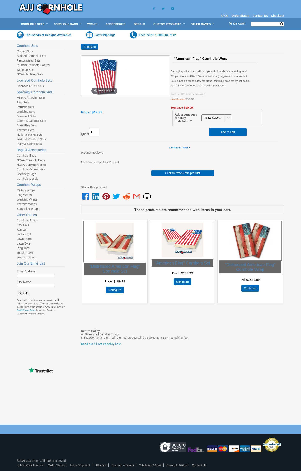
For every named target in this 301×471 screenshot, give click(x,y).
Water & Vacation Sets (31, 139)
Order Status (240, 15)
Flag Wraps (24, 195)
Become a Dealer (123, 465)
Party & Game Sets (29, 143)
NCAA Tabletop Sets (30, 74)
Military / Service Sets (31, 97)
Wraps (92, 24)
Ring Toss (23, 248)
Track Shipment (80, 465)
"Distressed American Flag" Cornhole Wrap (250, 267)
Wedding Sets (26, 111)
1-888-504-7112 (165, 35)
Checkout (277, 15)
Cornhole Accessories (31, 169)
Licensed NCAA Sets (30, 86)
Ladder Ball (24, 234)
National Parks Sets (29, 134)
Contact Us (260, 15)
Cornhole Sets (32, 24)
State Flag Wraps (28, 208)
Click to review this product (182, 173)
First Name (24, 282)
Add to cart (228, 132)
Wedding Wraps (27, 199)
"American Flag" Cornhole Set (182, 263)
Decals (139, 24)
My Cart (239, 23)
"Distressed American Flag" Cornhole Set (114, 268)
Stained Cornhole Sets (31, 56)
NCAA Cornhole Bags (31, 160)
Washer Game (26, 257)
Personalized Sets (28, 60)
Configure (114, 290)
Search (281, 24)
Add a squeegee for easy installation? (186, 118)
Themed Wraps (27, 204)
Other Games (201, 24)
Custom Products (167, 24)
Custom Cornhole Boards (33, 65)
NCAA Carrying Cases (31, 164)
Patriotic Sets (25, 107)
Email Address (26, 271)
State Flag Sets (27, 125)
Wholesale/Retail (150, 465)
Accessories (116, 24)
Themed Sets (25, 130)
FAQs (224, 15)
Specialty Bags (26, 174)
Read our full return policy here (101, 344)
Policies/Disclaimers (30, 465)
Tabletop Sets (25, 69)
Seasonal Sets (26, 116)
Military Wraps (26, 190)
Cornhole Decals (27, 178)
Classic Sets (25, 51)
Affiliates (100, 465)
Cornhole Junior (27, 220)
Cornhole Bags (66, 24)
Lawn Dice (23, 243)
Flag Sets (23, 102)
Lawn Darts (24, 239)
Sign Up (23, 293)
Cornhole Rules (177, 465)
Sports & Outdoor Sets (31, 120)
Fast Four (23, 225)
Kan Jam (22, 229)
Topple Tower (25, 252)
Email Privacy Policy (26, 310)
